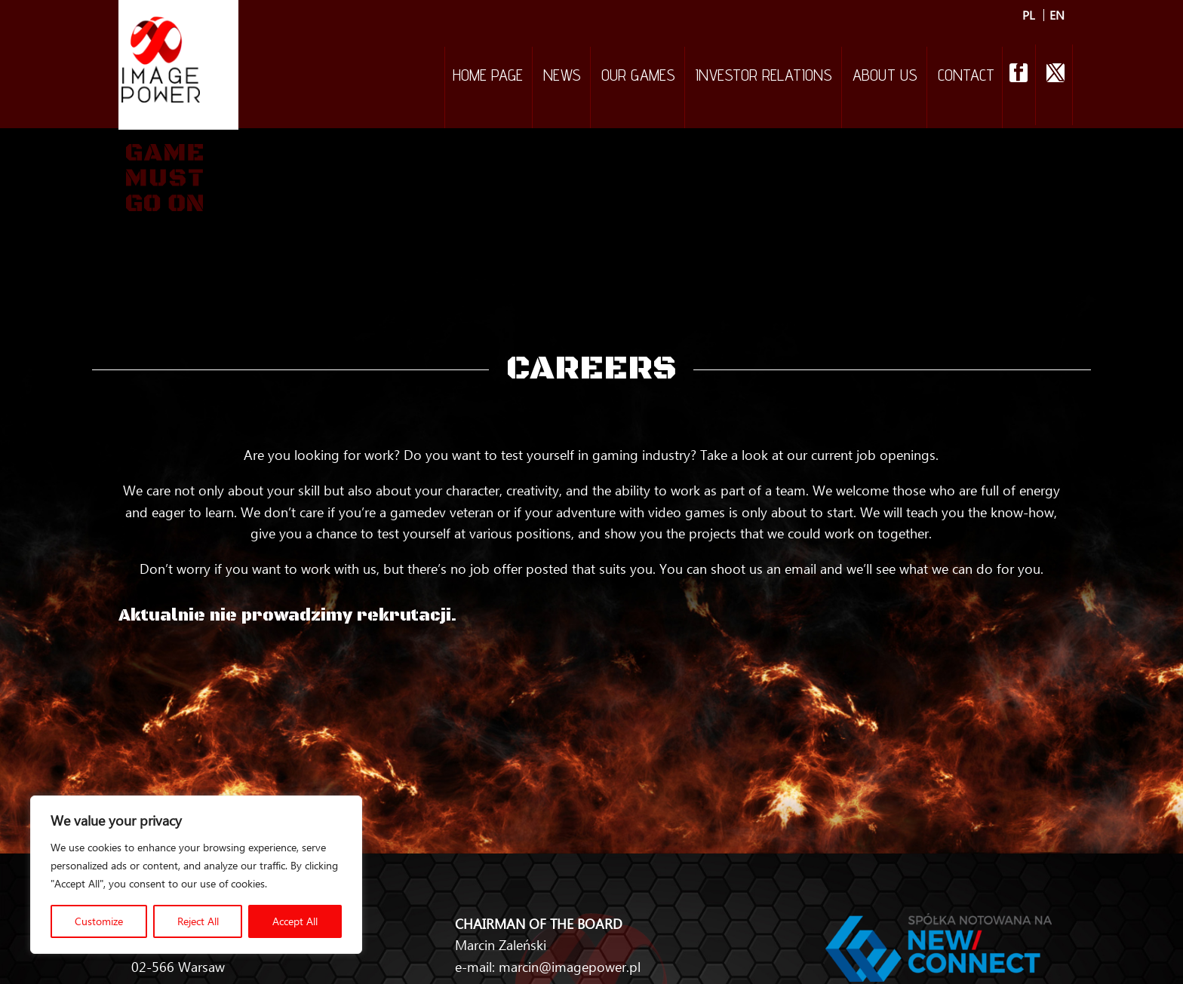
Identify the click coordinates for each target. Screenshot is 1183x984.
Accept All (295, 921)
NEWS (562, 76)
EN (1057, 15)
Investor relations (764, 76)
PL (1028, 15)
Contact (966, 76)
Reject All (198, 921)
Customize (99, 921)
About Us (885, 76)
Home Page (488, 76)
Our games (638, 76)
